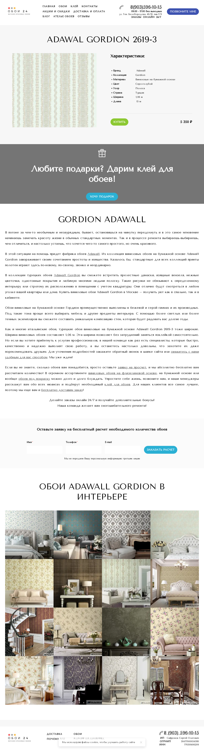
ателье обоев (63, 16)
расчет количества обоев (89, 741)
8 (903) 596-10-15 (181, 732)
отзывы (84, 16)
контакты (90, 6)
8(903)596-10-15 (146, 7)
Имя (30, 442)
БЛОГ (46, 16)
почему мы (56, 739)
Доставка (54, 734)
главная (48, 6)
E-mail (108, 442)
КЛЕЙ (74, 6)
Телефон (72, 442)
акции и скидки (56, 11)
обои (63, 6)
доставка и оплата (89, 11)
